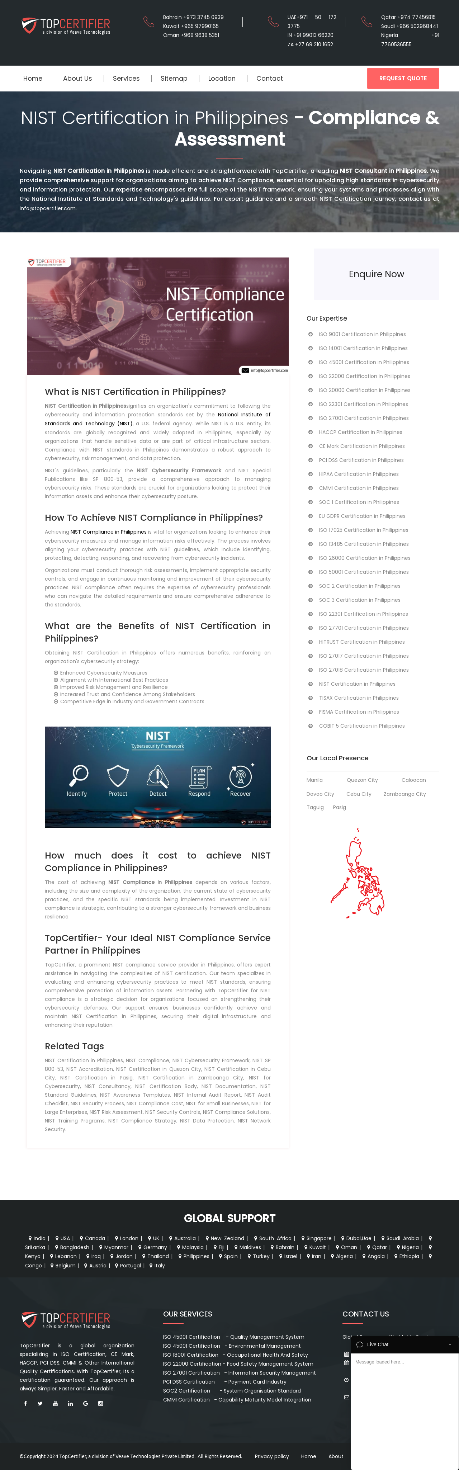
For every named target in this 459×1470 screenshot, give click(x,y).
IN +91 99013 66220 (310, 35)
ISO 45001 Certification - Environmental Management (232, 1346)
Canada (91, 1238)
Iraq (93, 1256)
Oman (345, 1247)
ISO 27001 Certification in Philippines (358, 418)
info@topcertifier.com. (48, 208)
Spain (227, 1256)
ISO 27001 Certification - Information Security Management (239, 1372)
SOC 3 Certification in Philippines (354, 600)
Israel (287, 1256)
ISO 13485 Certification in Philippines (358, 544)
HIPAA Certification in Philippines (353, 474)
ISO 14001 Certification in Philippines (357, 348)
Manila (315, 780)
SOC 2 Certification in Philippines (354, 586)
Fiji (218, 1247)
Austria (94, 1265)
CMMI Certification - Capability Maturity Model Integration (237, 1399)
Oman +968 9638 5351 (191, 35)
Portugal (127, 1265)
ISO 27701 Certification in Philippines (358, 628)
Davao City (320, 794)
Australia (181, 1238)
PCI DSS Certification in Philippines (355, 460)
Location (222, 78)
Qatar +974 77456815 (408, 17)
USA (62, 1238)
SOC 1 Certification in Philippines (353, 502)
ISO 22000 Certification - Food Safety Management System (238, 1363)
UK (152, 1238)
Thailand (155, 1256)
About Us (77, 78)
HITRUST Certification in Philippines (356, 642)
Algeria (341, 1256)
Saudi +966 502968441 (409, 26)
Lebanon (62, 1256)
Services (126, 78)
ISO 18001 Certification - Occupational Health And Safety (235, 1354)
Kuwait (314, 1247)
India (36, 1238)
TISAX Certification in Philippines (353, 698)
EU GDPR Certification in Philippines (356, 516)
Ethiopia (406, 1256)
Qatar (376, 1247)
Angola (373, 1256)
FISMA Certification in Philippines (353, 712)
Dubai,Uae (356, 1238)
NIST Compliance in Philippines (109, 531)
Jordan (121, 1256)
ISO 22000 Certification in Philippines (358, 376)
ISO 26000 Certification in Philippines (359, 558)
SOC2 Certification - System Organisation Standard (232, 1390)
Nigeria (407, 1247)
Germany (152, 1247)
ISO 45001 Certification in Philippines (358, 362)
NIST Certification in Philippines (351, 684)
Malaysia (189, 1247)
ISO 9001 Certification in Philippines (356, 334)
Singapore (316, 1238)
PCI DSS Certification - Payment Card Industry (225, 1381)
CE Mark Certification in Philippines (356, 446)
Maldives (247, 1247)
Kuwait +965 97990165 (191, 26)
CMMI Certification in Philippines (353, 488)
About (336, 1456)
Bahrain (281, 1247)
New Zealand (224, 1238)
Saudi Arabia (399, 1238)
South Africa (272, 1238)
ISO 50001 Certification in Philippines (358, 572)
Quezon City (362, 780)
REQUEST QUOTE (403, 78)
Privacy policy (272, 1456)
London (125, 1238)
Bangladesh (71, 1247)
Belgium (62, 1265)
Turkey (258, 1256)
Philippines (193, 1256)
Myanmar (113, 1247)
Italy (156, 1265)
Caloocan (414, 780)
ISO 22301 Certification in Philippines (357, 404)
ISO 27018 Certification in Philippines (358, 670)
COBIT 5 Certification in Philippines (356, 726)
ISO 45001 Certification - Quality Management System (233, 1337)
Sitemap (174, 78)
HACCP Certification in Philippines (354, 432)
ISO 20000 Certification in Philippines (359, 390)
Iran (313, 1256)
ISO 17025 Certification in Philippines (357, 530)
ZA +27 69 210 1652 (310, 44)
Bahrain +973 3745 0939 (193, 17)
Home (32, 78)
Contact (269, 78)
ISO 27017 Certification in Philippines (358, 656)
